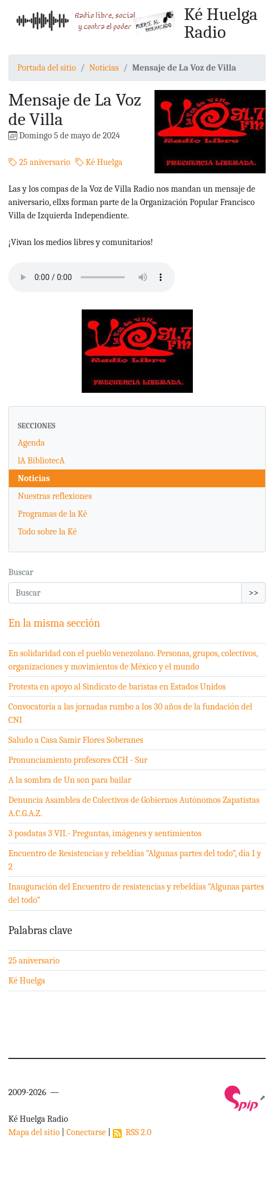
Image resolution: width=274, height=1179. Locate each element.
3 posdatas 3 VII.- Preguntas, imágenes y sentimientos (105, 833)
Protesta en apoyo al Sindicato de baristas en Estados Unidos (117, 687)
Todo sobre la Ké (47, 532)
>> (253, 593)
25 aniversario (39, 162)
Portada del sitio (46, 68)
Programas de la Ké (52, 514)
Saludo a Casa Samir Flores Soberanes (75, 740)
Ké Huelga (99, 162)
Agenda (31, 443)
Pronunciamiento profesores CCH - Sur (77, 760)
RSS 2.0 (132, 1132)
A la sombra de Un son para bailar (69, 780)
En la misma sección (54, 623)
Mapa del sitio (33, 1132)
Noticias (103, 68)
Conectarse (86, 1132)
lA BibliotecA (41, 461)
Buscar (20, 572)
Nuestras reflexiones (55, 496)
